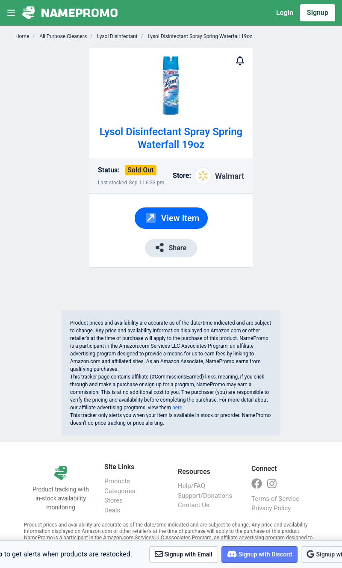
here (177, 408)
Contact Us (193, 505)
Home (22, 36)
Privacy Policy (271, 508)
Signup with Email (183, 554)
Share (171, 247)
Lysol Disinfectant (116, 36)
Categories (119, 491)
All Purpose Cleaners (62, 36)
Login (284, 13)
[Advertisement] (280, 175)
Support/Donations (205, 496)
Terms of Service (275, 499)
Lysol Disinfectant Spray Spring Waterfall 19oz (200, 36)
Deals (112, 510)
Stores (113, 500)
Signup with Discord (259, 554)
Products (117, 481)
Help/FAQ (191, 486)
